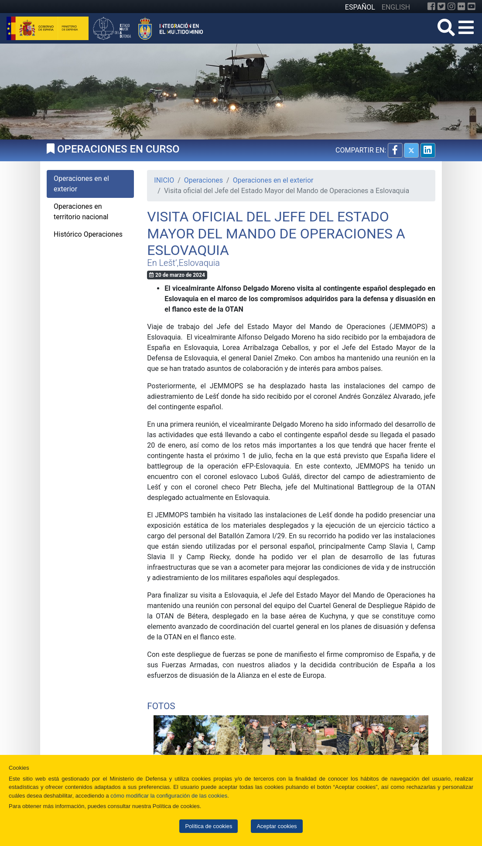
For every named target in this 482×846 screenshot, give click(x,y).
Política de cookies (208, 826)
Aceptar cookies (276, 826)
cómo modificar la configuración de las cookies (168, 795)
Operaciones (203, 180)
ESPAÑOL (360, 7)
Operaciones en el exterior (273, 180)
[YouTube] (471, 6)
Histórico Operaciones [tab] (88, 234)
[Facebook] (431, 6)
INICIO (164, 180)
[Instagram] (451, 6)
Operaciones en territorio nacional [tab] (81, 211)
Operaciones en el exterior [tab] (81, 183)
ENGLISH (396, 7)
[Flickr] (461, 6)
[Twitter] (441, 6)
